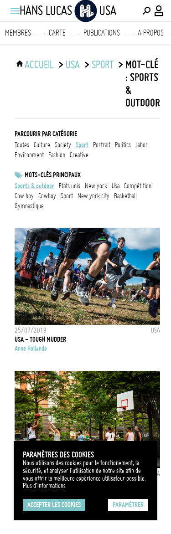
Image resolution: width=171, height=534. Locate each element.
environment (29, 155)
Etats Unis (69, 186)
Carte (57, 32)
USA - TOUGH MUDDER (40, 339)
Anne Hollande (31, 348)
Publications (101, 32)
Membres (18, 32)
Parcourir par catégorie (46, 134)
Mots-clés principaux (53, 175)
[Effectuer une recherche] (146, 11)
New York (96, 186)
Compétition (137, 186)
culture (42, 145)
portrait (101, 145)
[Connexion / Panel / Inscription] (159, 11)
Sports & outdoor (34, 186)
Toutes (22, 145)
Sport (67, 196)
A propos (151, 32)
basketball (125, 196)
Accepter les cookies (54, 505)
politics (123, 145)
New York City (93, 196)
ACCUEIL (39, 64)
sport (103, 64)
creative (79, 155)
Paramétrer (128, 505)
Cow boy (24, 196)
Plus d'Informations (44, 486)
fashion (56, 155)
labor (141, 145)
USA (73, 64)
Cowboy (47, 196)
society (63, 145)
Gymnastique (29, 206)
